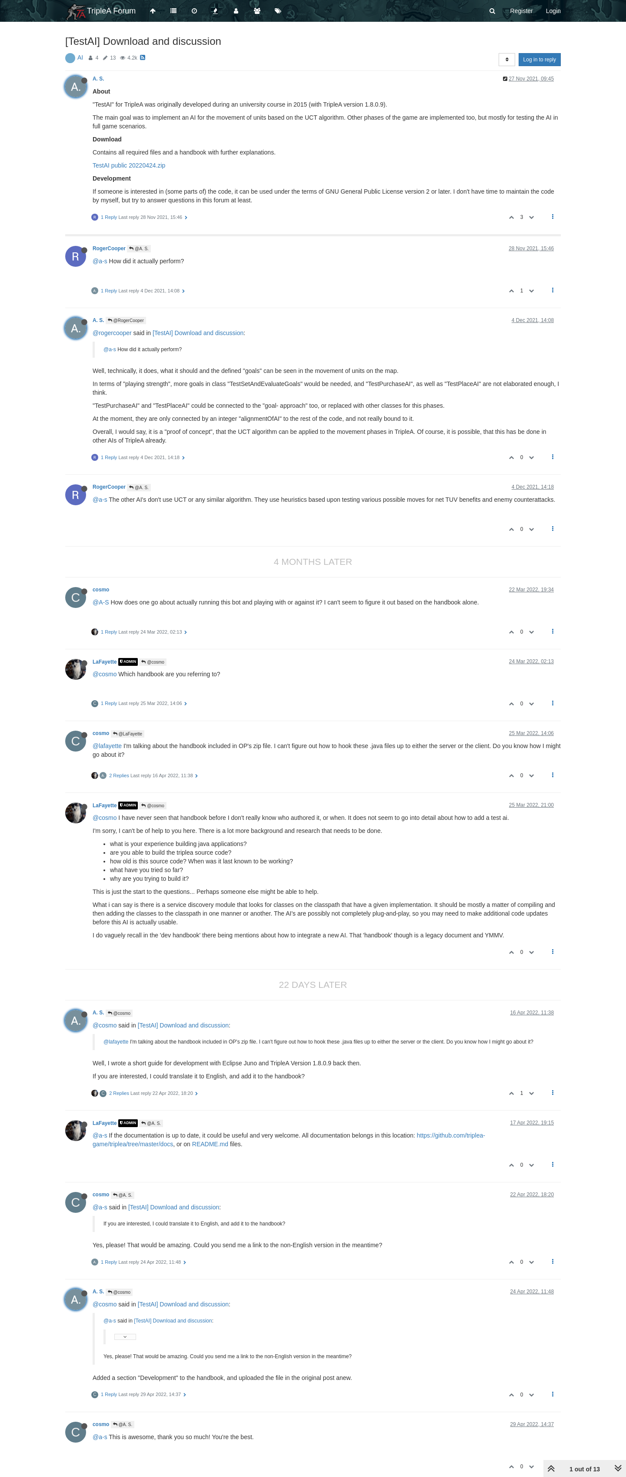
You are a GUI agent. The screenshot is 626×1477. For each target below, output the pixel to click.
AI (80, 57)
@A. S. (139, 248)
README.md (210, 1144)
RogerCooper (109, 248)
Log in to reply (539, 60)
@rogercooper (112, 332)
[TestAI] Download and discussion (198, 332)
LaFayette (105, 662)
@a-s (100, 261)
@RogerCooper (126, 320)
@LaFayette (127, 734)
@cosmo (152, 662)
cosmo (101, 590)
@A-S (101, 602)
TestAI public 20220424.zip (129, 165)
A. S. (98, 79)
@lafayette (107, 745)
